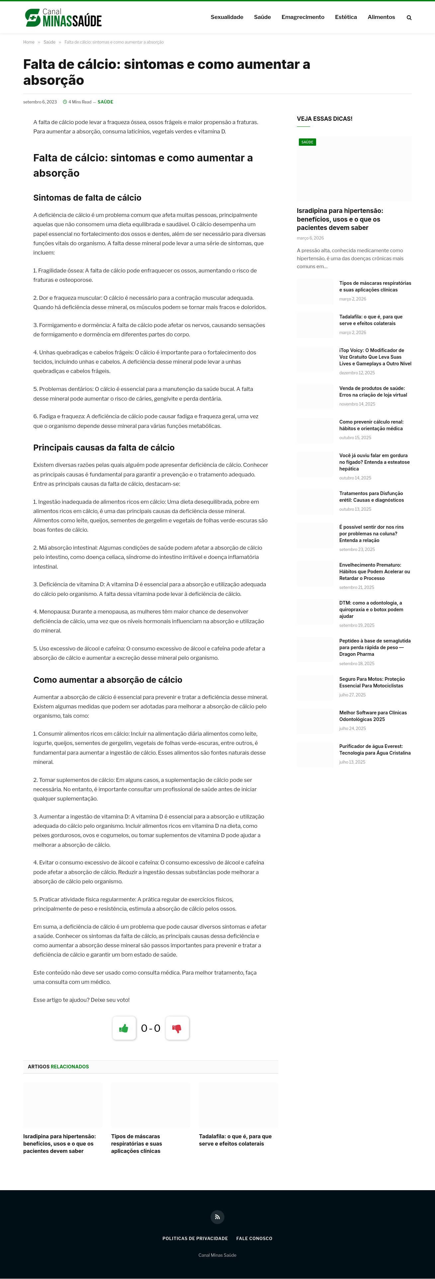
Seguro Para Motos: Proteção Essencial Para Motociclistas (372, 682)
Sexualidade (227, 17)
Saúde (262, 17)
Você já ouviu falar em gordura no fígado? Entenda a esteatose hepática (374, 462)
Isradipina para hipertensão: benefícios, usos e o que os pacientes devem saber (59, 1144)
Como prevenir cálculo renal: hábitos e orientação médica (371, 426)
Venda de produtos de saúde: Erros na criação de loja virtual (373, 392)
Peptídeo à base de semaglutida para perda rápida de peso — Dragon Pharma (375, 648)
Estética (346, 17)
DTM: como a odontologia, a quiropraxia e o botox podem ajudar (371, 610)
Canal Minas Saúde (217, 1255)
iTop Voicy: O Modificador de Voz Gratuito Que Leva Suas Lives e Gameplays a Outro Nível (375, 357)
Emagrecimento (303, 17)
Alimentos (381, 17)
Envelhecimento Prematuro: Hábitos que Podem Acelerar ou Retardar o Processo (374, 572)
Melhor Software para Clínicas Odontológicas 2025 (373, 716)
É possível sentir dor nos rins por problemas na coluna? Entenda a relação (371, 534)
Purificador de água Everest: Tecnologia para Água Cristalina (375, 750)
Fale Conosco (256, 1238)
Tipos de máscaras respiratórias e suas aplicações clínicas (136, 1144)
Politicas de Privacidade (194, 1238)
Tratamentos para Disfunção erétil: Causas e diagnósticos (371, 497)
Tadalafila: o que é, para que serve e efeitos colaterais (235, 1141)
